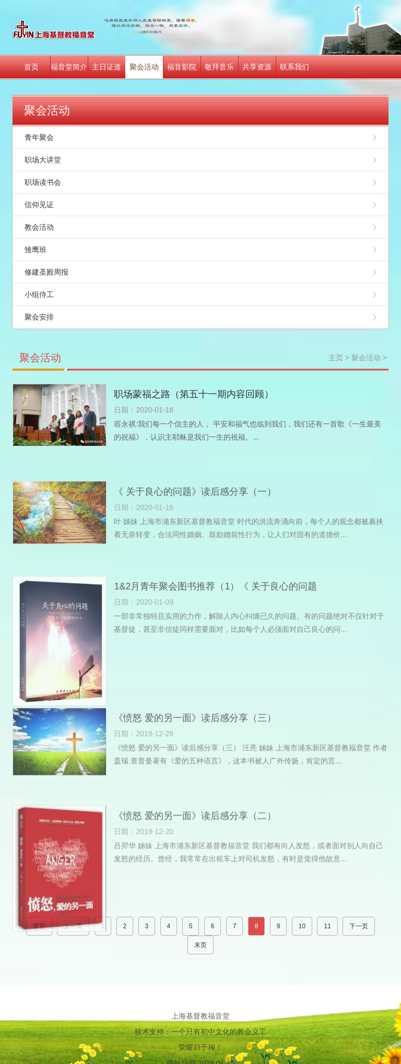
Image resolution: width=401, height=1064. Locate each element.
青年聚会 (39, 137)
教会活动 (39, 227)
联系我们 (294, 67)
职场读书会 (43, 182)
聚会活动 (144, 67)
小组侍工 (39, 294)
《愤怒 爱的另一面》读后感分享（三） (195, 748)
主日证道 (106, 67)
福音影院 (181, 67)
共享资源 (257, 67)
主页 (335, 357)
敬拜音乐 (219, 67)
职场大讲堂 (43, 160)
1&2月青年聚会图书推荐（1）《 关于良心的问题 (215, 638)
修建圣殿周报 (46, 272)
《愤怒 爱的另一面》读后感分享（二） (195, 866)
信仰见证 (39, 204)
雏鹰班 (35, 249)
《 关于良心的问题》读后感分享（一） (195, 520)
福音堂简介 (69, 67)
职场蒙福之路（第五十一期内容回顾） (194, 394)
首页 (31, 67)
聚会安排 (39, 317)
